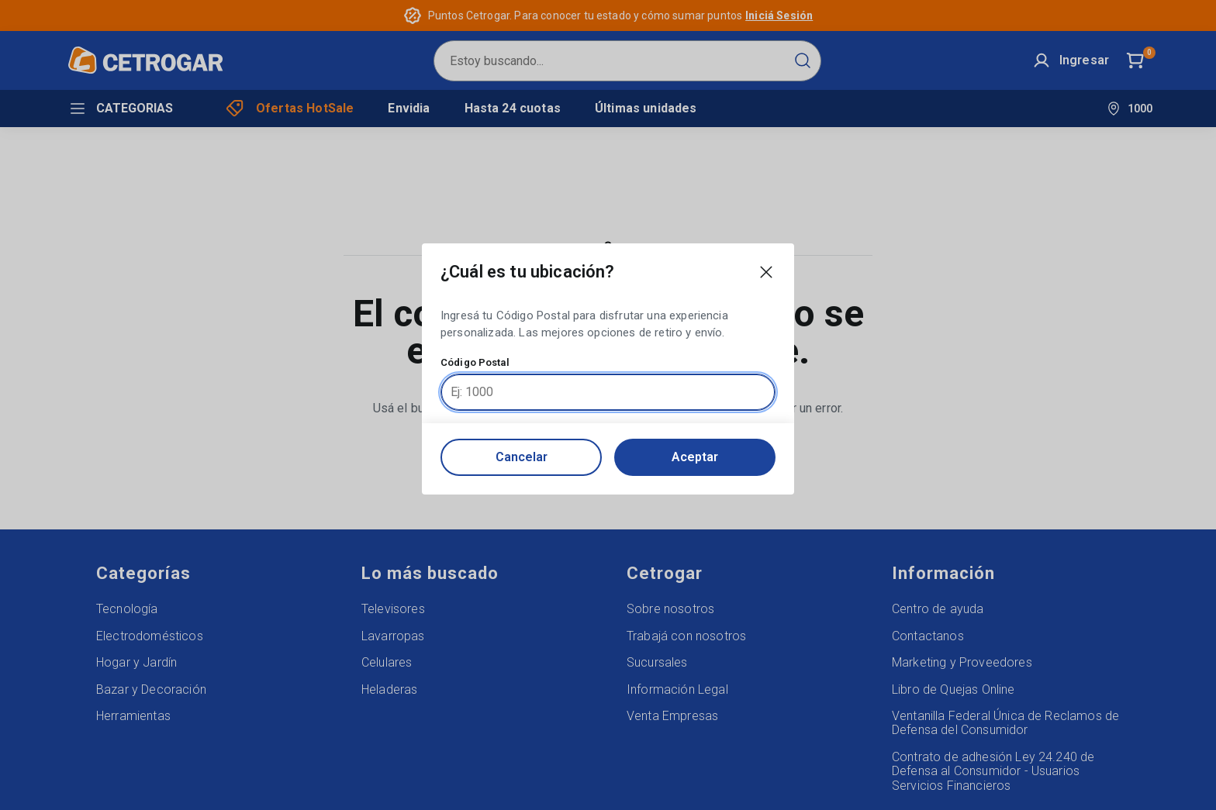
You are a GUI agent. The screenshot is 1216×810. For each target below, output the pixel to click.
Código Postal (475, 362)
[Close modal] (766, 272)
